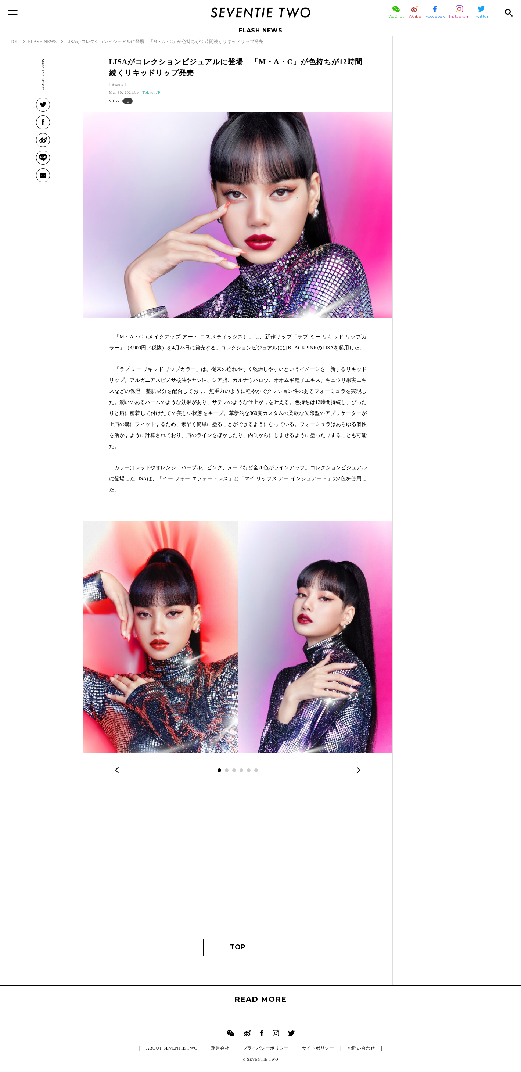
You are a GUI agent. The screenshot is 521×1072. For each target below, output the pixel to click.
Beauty (118, 84)
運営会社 (220, 1048)
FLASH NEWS (260, 30)
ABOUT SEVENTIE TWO (171, 1048)
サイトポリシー (318, 1048)
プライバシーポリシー (266, 1048)
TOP (237, 947)
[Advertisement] (238, 861)
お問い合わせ (361, 1048)
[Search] (508, 12)
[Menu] (12, 12)
